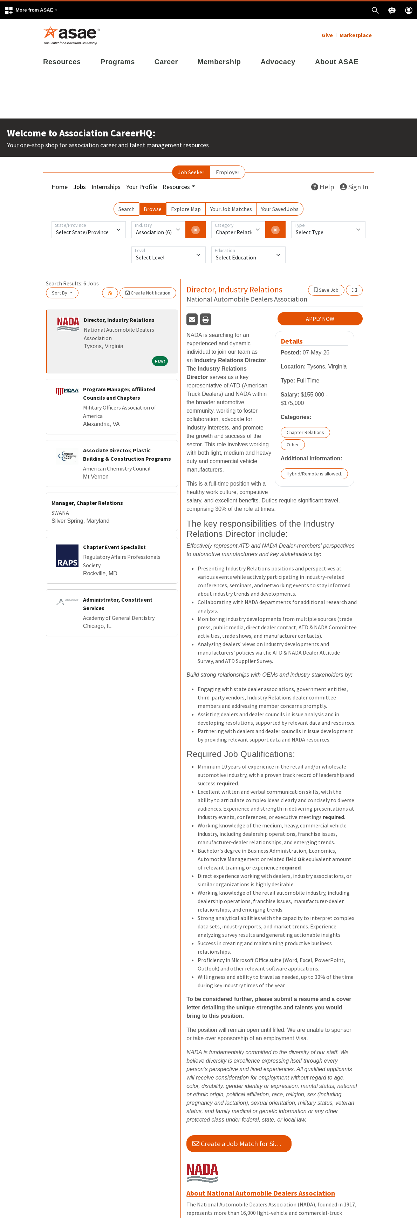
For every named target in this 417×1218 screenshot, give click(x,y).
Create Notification (147, 293)
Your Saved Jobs (280, 208)
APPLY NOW (320, 318)
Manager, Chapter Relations (87, 502)
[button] (31, 10)
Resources (62, 62)
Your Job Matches (231, 208)
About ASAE (336, 62)
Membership (219, 62)
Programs (118, 62)
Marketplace (356, 35)
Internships (106, 187)
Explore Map (186, 208)
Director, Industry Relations (119, 319)
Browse (153, 208)
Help (322, 186)
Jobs (79, 187)
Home (60, 187)
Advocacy (278, 62)
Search (126, 208)
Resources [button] (176, 187)
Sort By (60, 293)
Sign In (354, 186)
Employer (227, 172)
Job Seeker (191, 172)
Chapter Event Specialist (114, 546)
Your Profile (141, 187)
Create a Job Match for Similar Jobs (242, 1143)
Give (327, 35)
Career (166, 62)
